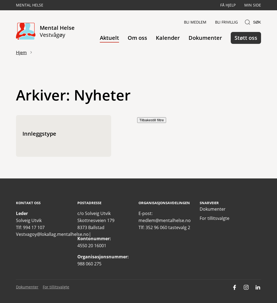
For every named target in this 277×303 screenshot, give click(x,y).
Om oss (137, 37)
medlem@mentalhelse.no (164, 220)
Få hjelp (228, 5)
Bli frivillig (226, 22)
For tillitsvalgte (214, 218)
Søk (252, 22)
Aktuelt (109, 37)
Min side (252, 5)
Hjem (21, 53)
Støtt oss (246, 37)
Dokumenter (205, 37)
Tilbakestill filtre (151, 120)
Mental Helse (29, 5)
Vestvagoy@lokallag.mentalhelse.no (52, 234)
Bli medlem (195, 22)
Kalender (168, 37)
